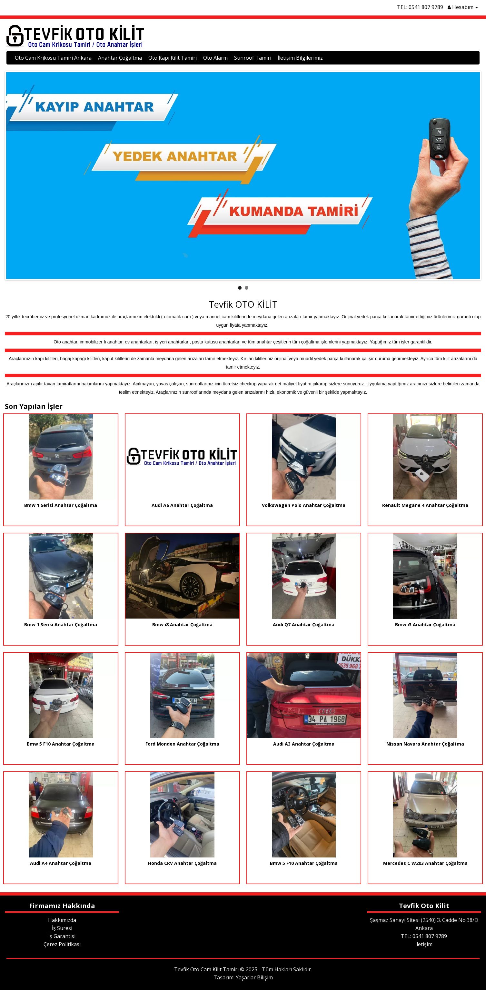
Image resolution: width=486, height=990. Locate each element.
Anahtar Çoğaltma (120, 57)
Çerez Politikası (62, 944)
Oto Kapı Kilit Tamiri (172, 57)
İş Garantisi (61, 936)
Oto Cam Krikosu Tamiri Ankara (53, 57)
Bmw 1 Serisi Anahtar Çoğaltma (60, 505)
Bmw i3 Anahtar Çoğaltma (425, 624)
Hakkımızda (62, 920)
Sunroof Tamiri (252, 57)
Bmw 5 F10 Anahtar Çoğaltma (60, 744)
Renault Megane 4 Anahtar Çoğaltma (425, 505)
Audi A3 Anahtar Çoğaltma (303, 744)
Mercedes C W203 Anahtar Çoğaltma (425, 863)
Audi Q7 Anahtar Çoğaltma (303, 624)
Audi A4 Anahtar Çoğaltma (60, 863)
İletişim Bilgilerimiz (300, 57)
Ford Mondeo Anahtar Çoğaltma (182, 744)
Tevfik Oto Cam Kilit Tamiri (206, 969)
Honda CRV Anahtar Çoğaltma (182, 863)
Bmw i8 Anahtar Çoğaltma (182, 624)
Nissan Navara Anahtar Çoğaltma (425, 744)
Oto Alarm (215, 57)
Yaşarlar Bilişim (254, 977)
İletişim (423, 944)
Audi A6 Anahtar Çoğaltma (182, 505)
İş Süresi (62, 928)
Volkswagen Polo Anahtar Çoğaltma (303, 505)
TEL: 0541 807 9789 (420, 7)
